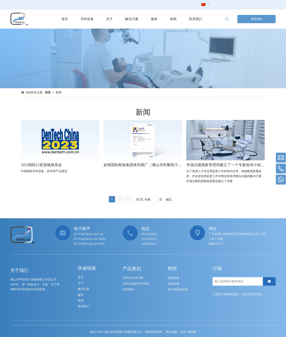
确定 (169, 199)
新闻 (81, 300)
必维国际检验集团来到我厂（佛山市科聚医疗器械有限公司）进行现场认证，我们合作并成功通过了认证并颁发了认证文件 (142, 165)
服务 (81, 294)
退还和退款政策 (178, 289)
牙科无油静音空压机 (136, 283)
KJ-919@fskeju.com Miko (89, 243)
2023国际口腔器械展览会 (41, 165)
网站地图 (171, 331)
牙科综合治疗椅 (133, 277)
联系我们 (83, 306)
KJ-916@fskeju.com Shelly (90, 238)
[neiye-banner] (143, 58)
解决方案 (83, 289)
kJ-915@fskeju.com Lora (88, 234)
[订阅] (269, 281)
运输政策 (173, 283)
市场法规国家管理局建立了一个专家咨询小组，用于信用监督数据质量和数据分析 (225, 165)
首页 (81, 277)
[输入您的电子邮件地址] (237, 281)
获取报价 (256, 19)
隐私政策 (173, 277)
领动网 (191, 331)
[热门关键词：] (227, 19)
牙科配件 (128, 289)
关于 (81, 283)
